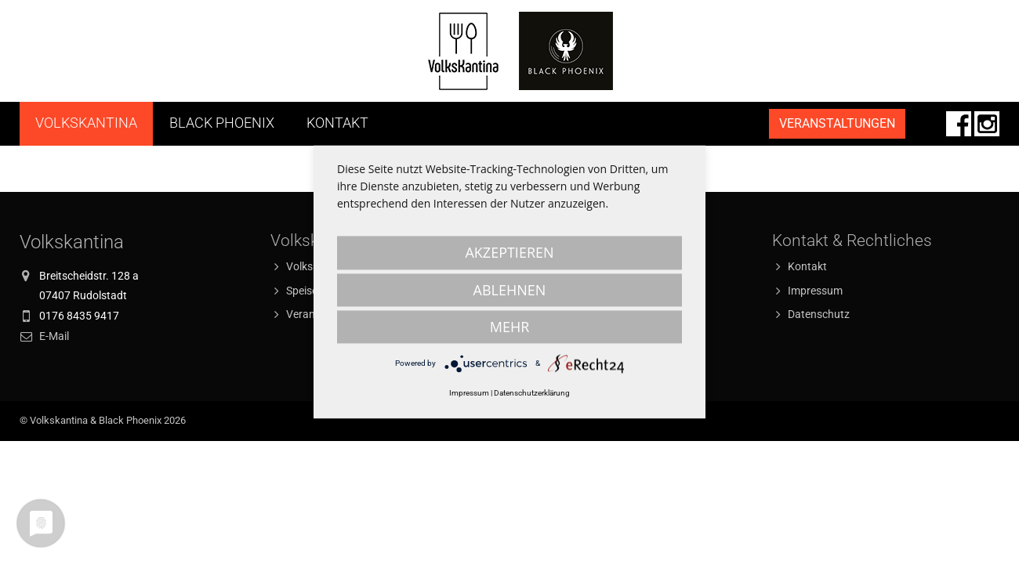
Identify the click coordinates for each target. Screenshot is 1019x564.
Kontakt (337, 123)
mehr (510, 326)
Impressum (815, 290)
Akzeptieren (509, 252)
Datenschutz (819, 314)
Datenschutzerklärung (532, 393)
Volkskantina (86, 123)
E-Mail (54, 336)
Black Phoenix (221, 123)
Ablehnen (509, 289)
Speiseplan (312, 290)
